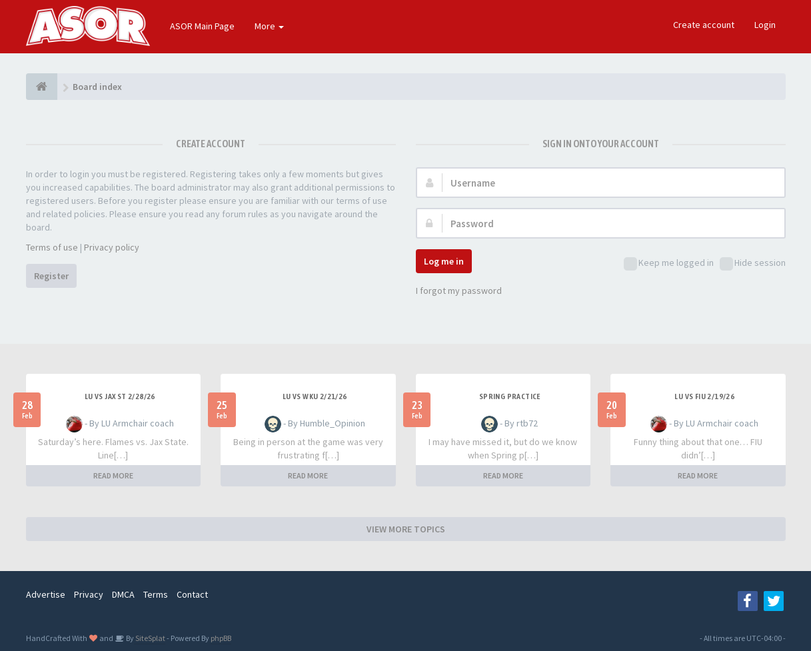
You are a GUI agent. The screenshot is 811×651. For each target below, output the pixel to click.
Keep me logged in (669, 264)
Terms (155, 594)
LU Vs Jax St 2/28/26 (120, 396)
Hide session (753, 264)
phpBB (221, 638)
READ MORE (113, 475)
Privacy (88, 594)
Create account (703, 25)
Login (765, 25)
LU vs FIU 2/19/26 (704, 396)
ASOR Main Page (202, 26)
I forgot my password (459, 291)
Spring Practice (509, 396)
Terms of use (52, 247)
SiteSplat (149, 638)
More (269, 26)
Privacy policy (111, 247)
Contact (192, 594)
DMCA (123, 594)
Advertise (45, 594)
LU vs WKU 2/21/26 (315, 396)
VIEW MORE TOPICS (406, 529)
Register (51, 276)
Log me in (444, 261)
